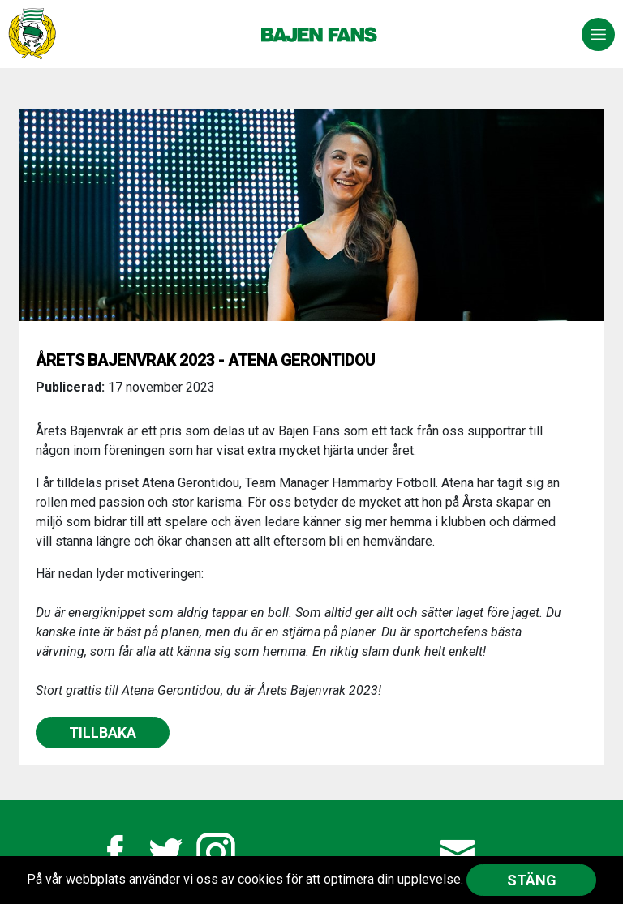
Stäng (531, 880)
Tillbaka (102, 732)
